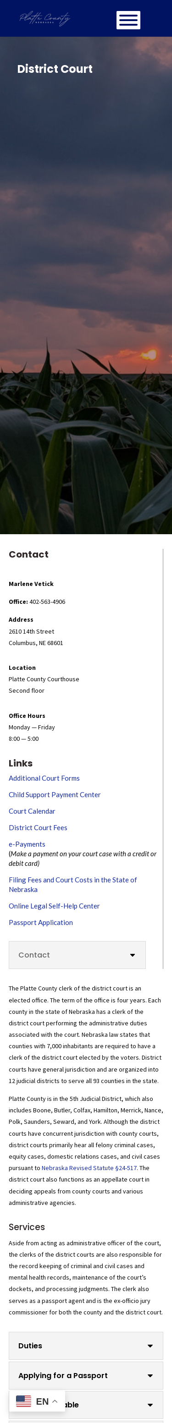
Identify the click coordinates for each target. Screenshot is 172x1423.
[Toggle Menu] (128, 20)
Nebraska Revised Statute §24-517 (89, 1168)
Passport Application (41, 922)
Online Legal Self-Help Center (54, 906)
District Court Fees (38, 827)
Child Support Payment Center (55, 794)
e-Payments (27, 844)
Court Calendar (32, 811)
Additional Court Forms (44, 778)
